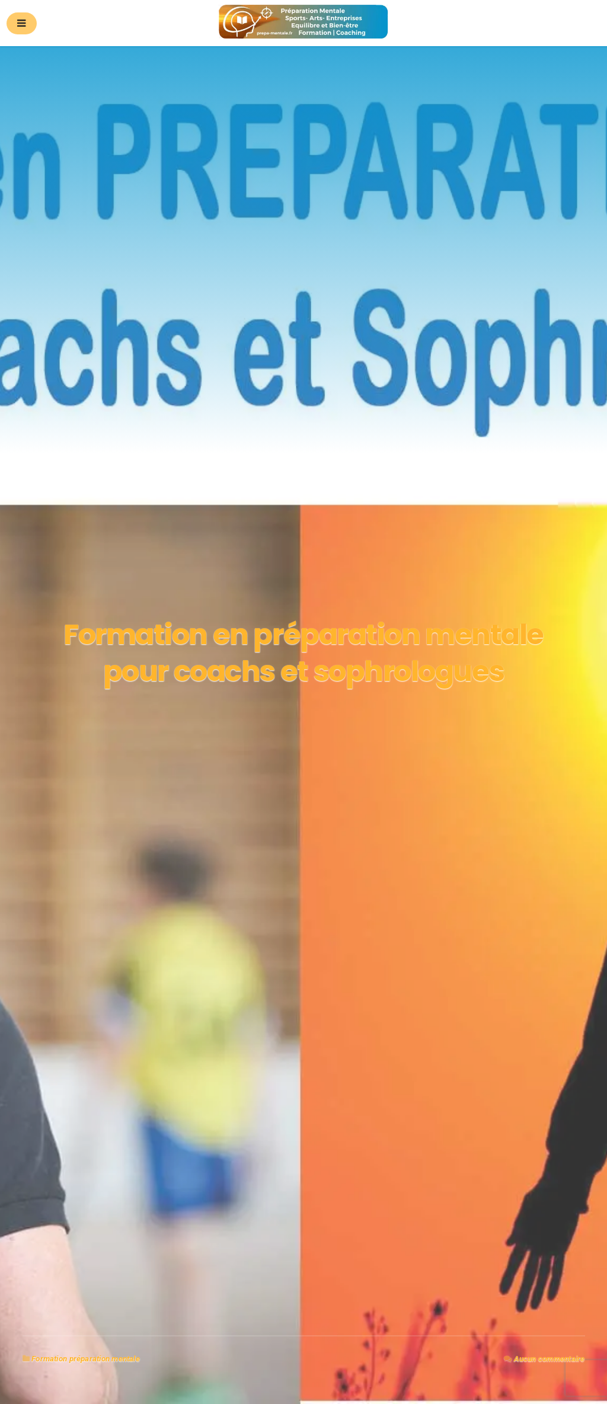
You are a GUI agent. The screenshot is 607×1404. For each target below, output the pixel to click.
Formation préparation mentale (85, 1358)
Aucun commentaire (549, 1358)
